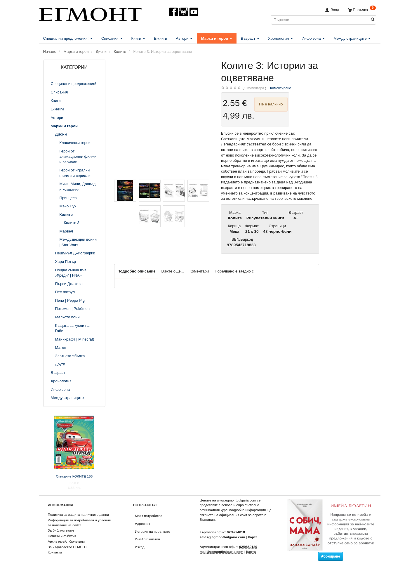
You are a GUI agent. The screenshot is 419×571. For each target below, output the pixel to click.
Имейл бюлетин (147, 539)
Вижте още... (172, 271)
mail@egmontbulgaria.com (222, 551)
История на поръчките (152, 531)
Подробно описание (136, 271)
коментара (254, 88)
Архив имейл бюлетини (66, 541)
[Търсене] (373, 19)
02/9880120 (248, 547)
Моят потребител (148, 516)
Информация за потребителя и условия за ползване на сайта (79, 522)
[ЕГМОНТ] (90, 13)
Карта (253, 537)
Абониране (330, 556)
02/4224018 (236, 532)
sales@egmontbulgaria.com (222, 537)
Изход (140, 547)
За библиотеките (61, 530)
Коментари (199, 271)
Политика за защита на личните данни (78, 514)
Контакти (55, 552)
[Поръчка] (362, 10)
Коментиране (280, 88)
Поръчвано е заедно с (234, 271)
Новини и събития (62, 536)
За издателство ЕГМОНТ (67, 547)
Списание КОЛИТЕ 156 (74, 476)
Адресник (142, 523)
